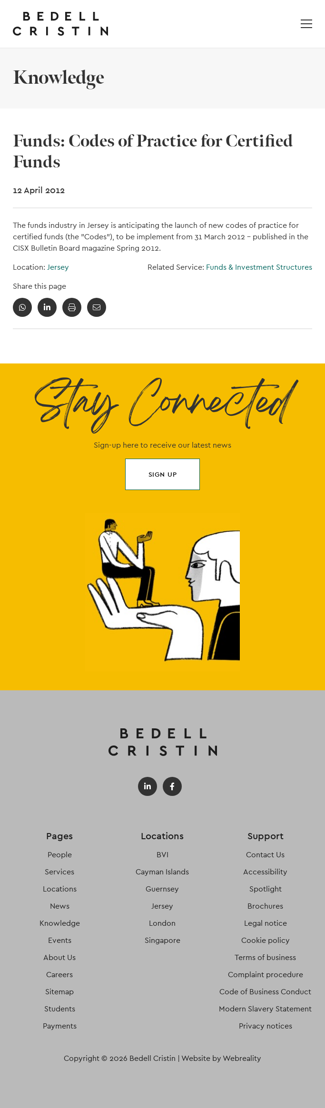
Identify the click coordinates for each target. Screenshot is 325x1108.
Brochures (265, 906)
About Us (59, 957)
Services (59, 872)
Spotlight (265, 889)
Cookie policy (265, 940)
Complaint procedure (265, 975)
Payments (60, 1026)
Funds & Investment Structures (259, 267)
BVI (162, 855)
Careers (59, 975)
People (60, 855)
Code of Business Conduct (265, 992)
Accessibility (265, 872)
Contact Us (265, 855)
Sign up (162, 474)
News (59, 906)
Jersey (58, 267)
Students (59, 1009)
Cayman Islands (162, 872)
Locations (60, 889)
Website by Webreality (221, 1058)
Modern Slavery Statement (265, 1009)
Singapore (162, 940)
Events (59, 940)
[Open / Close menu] (306, 24)
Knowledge (59, 923)
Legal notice (265, 923)
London (162, 923)
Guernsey (162, 889)
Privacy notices (265, 1026)
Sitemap (59, 992)
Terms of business (265, 957)
